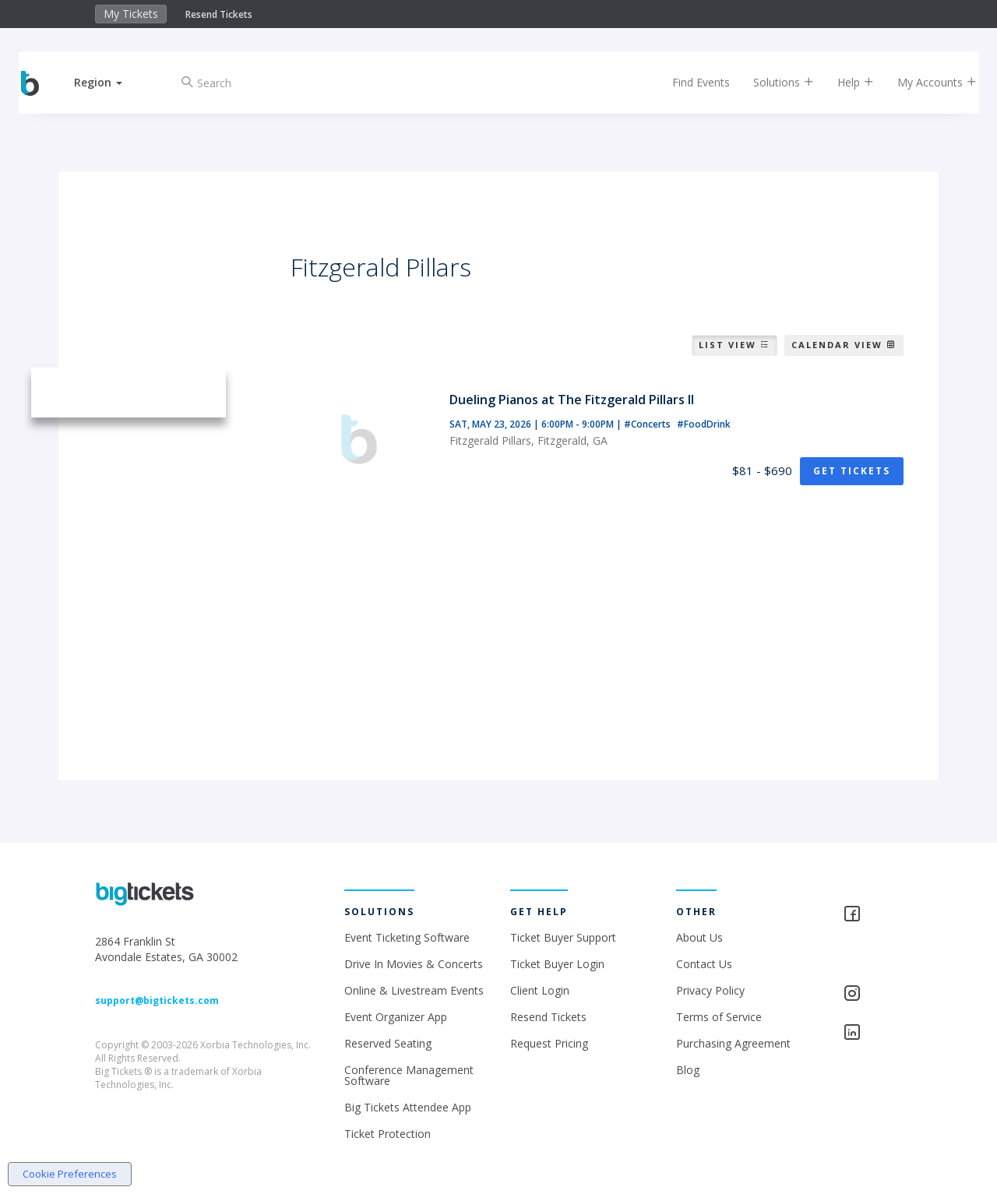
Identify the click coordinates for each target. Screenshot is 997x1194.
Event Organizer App (395, 1016)
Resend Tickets (218, 14)
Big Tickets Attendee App (407, 1107)
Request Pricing (549, 1043)
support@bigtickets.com (157, 1000)
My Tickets (131, 13)
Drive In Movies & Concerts (413, 963)
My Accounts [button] (924, 82)
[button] (111, 82)
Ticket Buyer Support (563, 937)
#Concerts (648, 424)
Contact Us (704, 963)
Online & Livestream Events (414, 990)
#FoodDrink (704, 424)
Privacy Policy (710, 990)
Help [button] (843, 82)
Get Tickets (851, 470)
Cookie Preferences (70, 1174)
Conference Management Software (409, 1075)
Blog (687, 1069)
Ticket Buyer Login (557, 963)
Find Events (688, 82)
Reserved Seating (388, 1043)
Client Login (539, 990)
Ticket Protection (387, 1133)
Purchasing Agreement (733, 1043)
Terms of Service (719, 1016)
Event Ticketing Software (407, 937)
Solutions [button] (771, 82)
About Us (699, 937)
